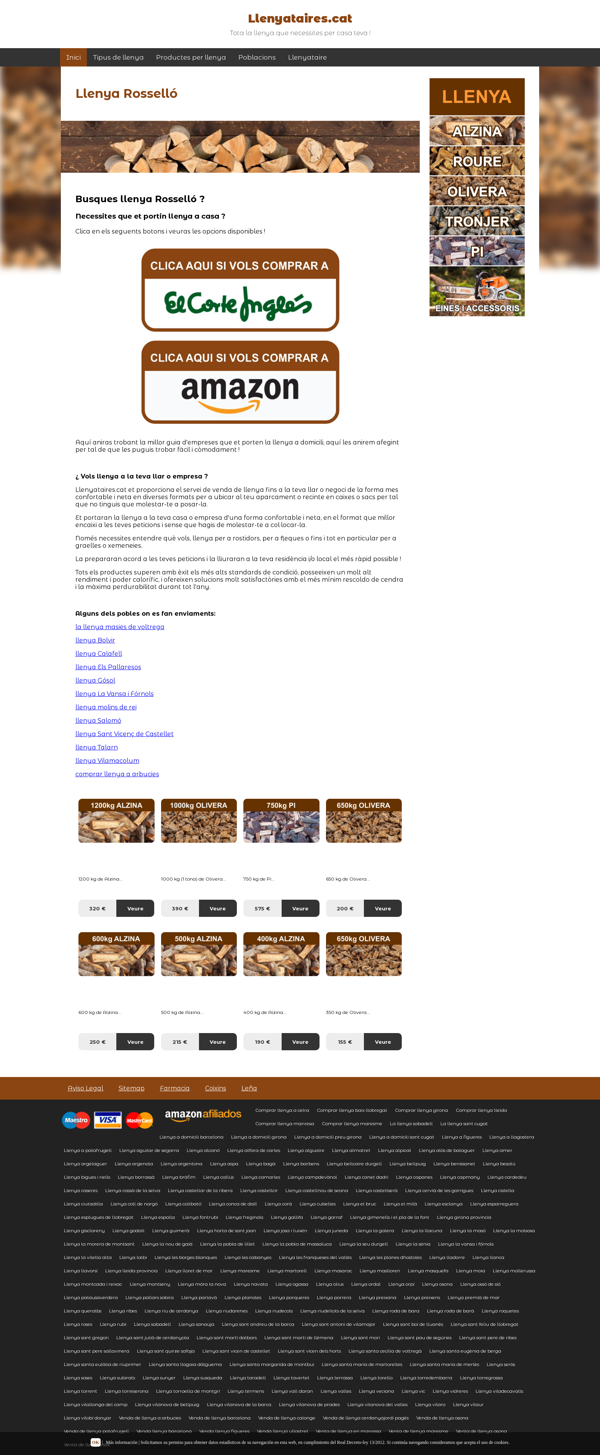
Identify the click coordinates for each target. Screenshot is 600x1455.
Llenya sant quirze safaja (166, 1351)
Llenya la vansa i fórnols (466, 1244)
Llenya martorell (287, 1270)
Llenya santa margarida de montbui (272, 1364)
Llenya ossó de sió (480, 1284)
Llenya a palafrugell (88, 1150)
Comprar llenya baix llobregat (352, 1110)
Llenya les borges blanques (186, 1257)
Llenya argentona (181, 1163)
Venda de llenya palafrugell (96, 1431)
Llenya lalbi (133, 1257)
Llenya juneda (331, 1230)
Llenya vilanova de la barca (239, 1404)
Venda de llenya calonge (286, 1418)
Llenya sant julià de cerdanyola (152, 1337)
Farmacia (175, 1088)
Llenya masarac (333, 1270)
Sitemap (132, 1088)
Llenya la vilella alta (88, 1257)
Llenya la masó (468, 1230)
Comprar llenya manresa (284, 1123)
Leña (249, 1088)
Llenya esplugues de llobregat (99, 1217)
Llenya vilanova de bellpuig (167, 1404)
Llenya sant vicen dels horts (309, 1351)
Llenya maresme (240, 1270)
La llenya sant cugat (464, 1123)
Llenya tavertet (292, 1377)
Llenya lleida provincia (131, 1270)
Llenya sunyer (159, 1377)
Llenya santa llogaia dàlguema (185, 1364)
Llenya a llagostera (511, 1137)
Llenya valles (336, 1391)
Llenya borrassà (136, 1177)
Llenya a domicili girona (259, 1137)
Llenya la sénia (413, 1244)
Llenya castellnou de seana (316, 1190)
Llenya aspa (224, 1163)
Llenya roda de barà (450, 1311)
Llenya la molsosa (514, 1230)
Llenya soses (78, 1377)
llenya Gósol (95, 680)
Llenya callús (218, 1177)
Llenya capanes (414, 1177)
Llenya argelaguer (85, 1163)
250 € (98, 1042)
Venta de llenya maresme (418, 1431)
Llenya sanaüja (196, 1324)
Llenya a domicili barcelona (191, 1137)
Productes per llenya (191, 57)
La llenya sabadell (411, 1123)
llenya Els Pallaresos (108, 667)
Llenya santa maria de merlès (444, 1364)
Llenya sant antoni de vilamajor (338, 1324)
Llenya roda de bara (395, 1311)
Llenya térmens (246, 1391)
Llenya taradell (248, 1377)
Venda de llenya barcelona (220, 1418)
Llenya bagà (261, 1163)
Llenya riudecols (274, 1311)
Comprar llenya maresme (352, 1123)
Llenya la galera (375, 1230)
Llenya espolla (158, 1217)
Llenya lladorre (447, 1257)
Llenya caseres (81, 1190)
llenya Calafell (98, 653)
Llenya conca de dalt (233, 1204)
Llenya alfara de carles (253, 1150)
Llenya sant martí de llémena (298, 1337)
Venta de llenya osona (481, 1431)
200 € (345, 908)
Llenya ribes (123, 1311)
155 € (345, 1042)
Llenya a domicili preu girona (328, 1137)
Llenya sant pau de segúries (420, 1337)
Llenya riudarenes (227, 1311)
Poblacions (257, 57)
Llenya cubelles (318, 1204)
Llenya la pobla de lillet (227, 1244)
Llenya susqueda (202, 1377)
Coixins (215, 1088)
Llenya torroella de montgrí (188, 1391)
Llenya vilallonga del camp (95, 1404)
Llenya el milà (400, 1204)
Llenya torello (376, 1377)
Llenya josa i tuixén (285, 1230)
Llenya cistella (497, 1190)
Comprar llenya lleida (481, 1110)
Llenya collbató (183, 1204)
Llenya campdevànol (312, 1177)
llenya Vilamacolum (107, 760)
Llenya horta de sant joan (226, 1230)
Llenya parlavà (199, 1297)
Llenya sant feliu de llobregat (484, 1324)
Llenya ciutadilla (83, 1204)
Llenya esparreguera (494, 1204)
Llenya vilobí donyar (87, 1418)
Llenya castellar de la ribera (200, 1190)
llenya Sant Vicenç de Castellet (124, 734)
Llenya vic (413, 1391)
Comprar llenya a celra (282, 1110)
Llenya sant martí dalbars (227, 1337)
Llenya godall (128, 1230)
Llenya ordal (366, 1284)
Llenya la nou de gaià (167, 1244)
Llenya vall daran (292, 1391)
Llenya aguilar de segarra (149, 1150)
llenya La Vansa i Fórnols (114, 693)
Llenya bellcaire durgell (354, 1163)
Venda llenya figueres (224, 1431)
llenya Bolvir (95, 640)
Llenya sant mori (360, 1337)
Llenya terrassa (335, 1377)
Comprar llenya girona (421, 1110)
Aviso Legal (85, 1088)
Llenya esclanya (444, 1204)
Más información (121, 1442)
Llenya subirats (117, 1377)
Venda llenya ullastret (282, 1431)
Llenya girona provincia (464, 1217)
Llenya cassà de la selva (132, 1190)
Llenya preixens (422, 1297)
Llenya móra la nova (202, 1284)
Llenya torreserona (126, 1391)
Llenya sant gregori (86, 1337)
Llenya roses (78, 1324)
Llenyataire (307, 57)
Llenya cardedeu (507, 1177)
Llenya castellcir (259, 1190)
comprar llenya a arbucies (117, 774)
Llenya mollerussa (514, 1270)
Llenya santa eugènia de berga (465, 1351)
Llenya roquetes (500, 1311)
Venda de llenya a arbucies (150, 1418)
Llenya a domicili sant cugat (401, 1137)
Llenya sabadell (152, 1324)
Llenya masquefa (428, 1270)
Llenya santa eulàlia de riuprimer (102, 1364)
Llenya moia (470, 1270)
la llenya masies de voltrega (120, 627)
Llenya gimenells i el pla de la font (389, 1217)
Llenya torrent (80, 1391)
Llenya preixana (377, 1297)
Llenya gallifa (287, 1217)
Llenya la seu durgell (363, 1244)
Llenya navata (251, 1284)
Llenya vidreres (450, 1391)
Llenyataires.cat (300, 18)
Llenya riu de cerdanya (171, 1311)
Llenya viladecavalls (499, 1391)
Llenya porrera (334, 1297)
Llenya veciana (376, 1391)
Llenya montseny (150, 1284)
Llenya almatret (351, 1150)
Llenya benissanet (454, 1163)
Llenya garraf (326, 1217)
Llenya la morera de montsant (99, 1244)
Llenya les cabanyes (248, 1257)
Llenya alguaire (306, 1150)
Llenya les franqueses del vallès (315, 1257)
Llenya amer (497, 1150)
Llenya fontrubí (200, 1217)
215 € (180, 1042)
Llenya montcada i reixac (93, 1284)
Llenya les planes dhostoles (390, 1257)
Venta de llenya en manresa (348, 1431)
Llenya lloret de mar (189, 1270)
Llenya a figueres (462, 1137)
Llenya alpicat (394, 1150)
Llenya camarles (260, 1177)
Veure (135, 908)
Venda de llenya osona (442, 1418)
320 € (97, 908)
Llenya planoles (243, 1297)
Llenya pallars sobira (150, 1297)
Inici (73, 57)
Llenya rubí (113, 1324)
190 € (262, 1042)
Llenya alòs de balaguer (447, 1150)
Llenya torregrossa (481, 1377)
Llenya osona (437, 1284)
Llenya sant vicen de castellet (236, 1351)
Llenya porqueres (289, 1297)
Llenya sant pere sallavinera (96, 1351)
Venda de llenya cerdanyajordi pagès (366, 1418)
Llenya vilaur (468, 1404)
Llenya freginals (244, 1217)
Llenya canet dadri (366, 1177)
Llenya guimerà (170, 1230)
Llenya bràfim (179, 1177)
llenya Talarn (96, 747)
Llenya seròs (501, 1364)
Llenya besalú (499, 1163)
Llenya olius (330, 1284)
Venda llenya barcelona (164, 1431)
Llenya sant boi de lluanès (413, 1324)
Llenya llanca (488, 1257)
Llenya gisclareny (84, 1230)
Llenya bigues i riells (87, 1177)
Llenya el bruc (359, 1204)
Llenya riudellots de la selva (332, 1311)
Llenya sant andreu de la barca (258, 1324)
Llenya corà (278, 1204)
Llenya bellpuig (408, 1163)
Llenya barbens (301, 1163)
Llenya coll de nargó (134, 1204)
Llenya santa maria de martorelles (362, 1364)
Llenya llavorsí (81, 1270)
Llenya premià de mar (474, 1297)
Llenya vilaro (430, 1404)
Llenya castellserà (377, 1190)
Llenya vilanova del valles (377, 1404)
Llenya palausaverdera (91, 1297)
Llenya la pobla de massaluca (297, 1244)
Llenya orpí (401, 1284)
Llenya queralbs (82, 1311)
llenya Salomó (98, 720)
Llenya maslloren (380, 1270)
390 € (180, 908)
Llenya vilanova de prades (309, 1404)
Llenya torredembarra (426, 1377)
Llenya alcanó (203, 1150)
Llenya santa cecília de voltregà (385, 1351)
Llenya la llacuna (422, 1230)
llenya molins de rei (106, 707)
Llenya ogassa (292, 1284)
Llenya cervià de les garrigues (439, 1190)
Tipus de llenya (118, 57)
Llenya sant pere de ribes (488, 1337)
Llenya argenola (134, 1163)
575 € (262, 908)
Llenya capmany (460, 1177)
